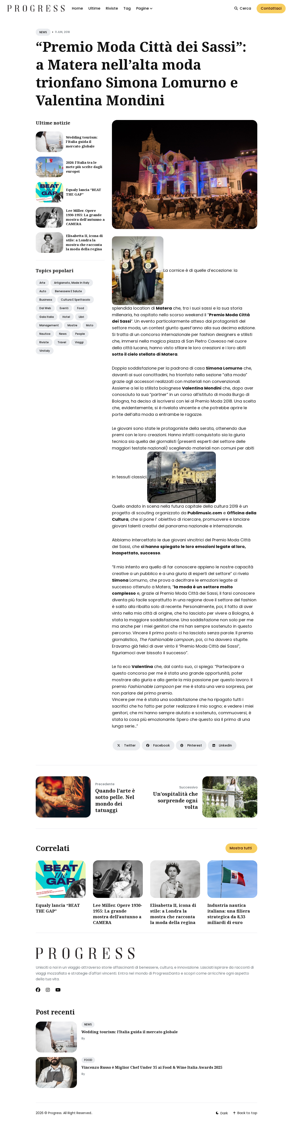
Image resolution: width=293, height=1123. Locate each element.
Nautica (44, 334)
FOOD (88, 1060)
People (80, 334)
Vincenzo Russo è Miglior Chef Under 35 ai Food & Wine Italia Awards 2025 (151, 1067)
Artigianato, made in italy (71, 283)
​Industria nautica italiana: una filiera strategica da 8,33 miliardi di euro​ (228, 913)
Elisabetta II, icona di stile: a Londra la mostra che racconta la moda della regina (84, 242)
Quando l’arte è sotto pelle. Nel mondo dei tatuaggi (115, 800)
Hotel (66, 317)
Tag (127, 8)
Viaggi (79, 342)
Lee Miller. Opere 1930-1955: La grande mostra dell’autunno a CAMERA (85, 217)
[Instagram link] (48, 990)
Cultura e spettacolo (75, 300)
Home (77, 8)
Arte (42, 283)
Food (80, 308)
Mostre (72, 325)
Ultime (94, 8)
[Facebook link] (38, 990)
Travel (61, 342)
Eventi (64, 308)
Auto (42, 291)
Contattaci (271, 8)
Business (45, 300)
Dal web (45, 308)
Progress (55, 1113)
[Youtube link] (58, 990)
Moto (89, 325)
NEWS (43, 32)
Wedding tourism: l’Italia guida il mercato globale (82, 141)
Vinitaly (44, 351)
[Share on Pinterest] (191, 745)
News (63, 334)
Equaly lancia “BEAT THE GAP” (83, 191)
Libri (81, 317)
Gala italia (46, 317)
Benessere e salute (68, 291)
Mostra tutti (241, 848)
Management (49, 325)
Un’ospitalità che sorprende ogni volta (175, 800)
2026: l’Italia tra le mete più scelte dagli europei (84, 167)
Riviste (112, 8)
